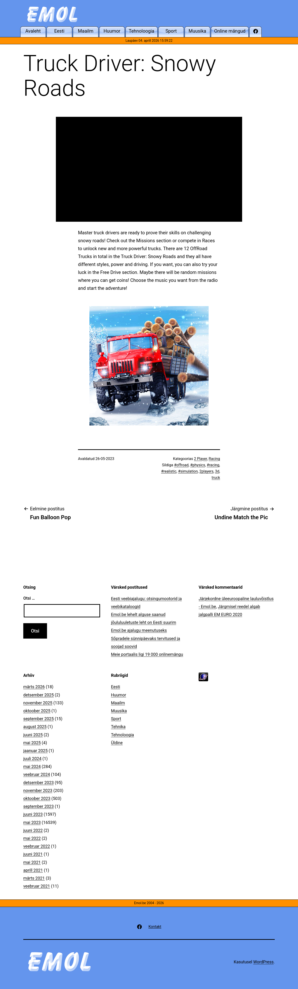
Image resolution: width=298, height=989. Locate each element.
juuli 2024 (32, 758)
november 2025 (37, 702)
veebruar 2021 (36, 886)
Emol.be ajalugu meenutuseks (139, 630)
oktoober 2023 (36, 798)
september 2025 (38, 718)
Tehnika (118, 726)
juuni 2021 (33, 854)
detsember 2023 (38, 782)
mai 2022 (32, 838)
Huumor (118, 694)
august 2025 (35, 726)
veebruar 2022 (36, 846)
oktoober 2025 (36, 710)
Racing (214, 458)
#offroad (181, 465)
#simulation (188, 471)
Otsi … (29, 598)
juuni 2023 (33, 814)
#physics (197, 465)
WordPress (263, 961)
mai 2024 (32, 766)
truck (216, 477)
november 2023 (37, 790)
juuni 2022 (33, 830)
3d (217, 471)
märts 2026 (34, 686)
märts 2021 (34, 878)
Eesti (115, 686)
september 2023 (38, 806)
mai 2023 (32, 822)
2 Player (200, 458)
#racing (213, 465)
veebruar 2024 (36, 774)
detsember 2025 (38, 694)
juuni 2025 (33, 734)
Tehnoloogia (122, 734)
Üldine (117, 742)
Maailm (118, 702)
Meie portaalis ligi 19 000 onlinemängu (147, 654)
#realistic (168, 471)
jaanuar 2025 (35, 750)
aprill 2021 (33, 870)
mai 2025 (32, 742)
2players (206, 471)
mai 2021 (32, 862)
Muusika (119, 710)
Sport (116, 718)
